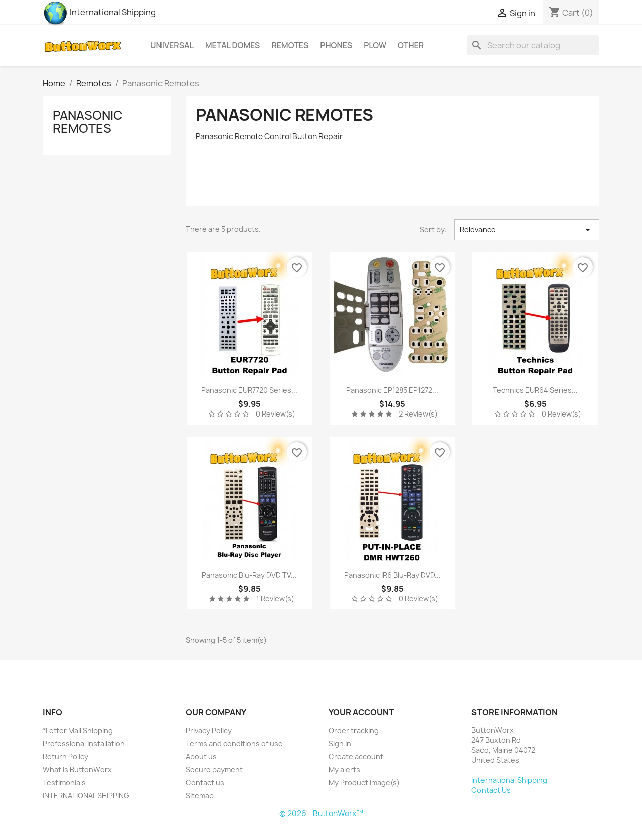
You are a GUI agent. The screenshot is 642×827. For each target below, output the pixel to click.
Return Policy (65, 756)
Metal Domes (232, 45)
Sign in (340, 743)
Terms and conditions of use (234, 743)
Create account (356, 756)
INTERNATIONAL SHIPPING (86, 795)
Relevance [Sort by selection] (527, 230)
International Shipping (99, 12)
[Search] (533, 45)
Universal (172, 45)
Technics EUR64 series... (535, 390)
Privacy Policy (209, 730)
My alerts (344, 769)
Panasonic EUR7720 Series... (249, 390)
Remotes (289, 45)
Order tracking (354, 730)
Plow (375, 45)
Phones (336, 45)
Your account (361, 712)
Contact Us (491, 790)
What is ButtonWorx (77, 769)
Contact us (205, 782)
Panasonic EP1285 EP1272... (392, 390)
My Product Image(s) (364, 782)
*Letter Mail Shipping (78, 730)
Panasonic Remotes (87, 122)
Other (411, 45)
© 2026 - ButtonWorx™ (321, 813)
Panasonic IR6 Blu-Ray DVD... (392, 575)
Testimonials (64, 782)
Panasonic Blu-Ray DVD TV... (249, 575)
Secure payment (214, 769)
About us (201, 756)
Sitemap (200, 795)
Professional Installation (84, 743)
